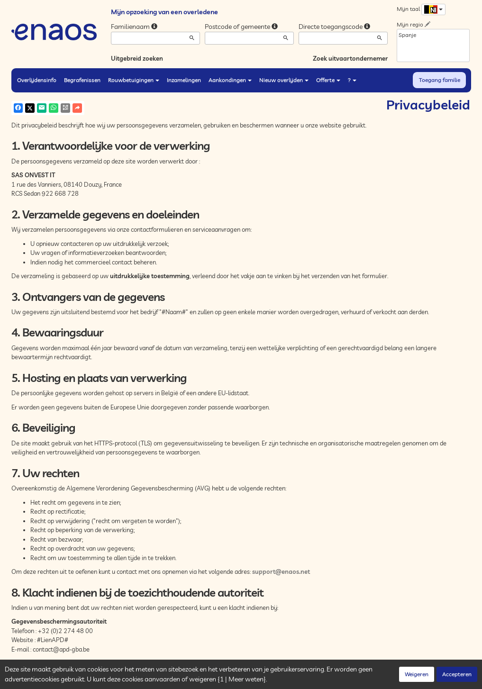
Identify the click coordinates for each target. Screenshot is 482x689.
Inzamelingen (184, 79)
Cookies (150, 679)
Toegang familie (439, 79)
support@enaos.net (281, 571)
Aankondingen (230, 79)
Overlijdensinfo (36, 79)
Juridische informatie (194, 679)
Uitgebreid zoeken (137, 58)
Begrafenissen (82, 79)
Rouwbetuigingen (133, 79)
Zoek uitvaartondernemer (350, 58)
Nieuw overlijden (284, 79)
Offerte (328, 79)
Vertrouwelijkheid (111, 679)
